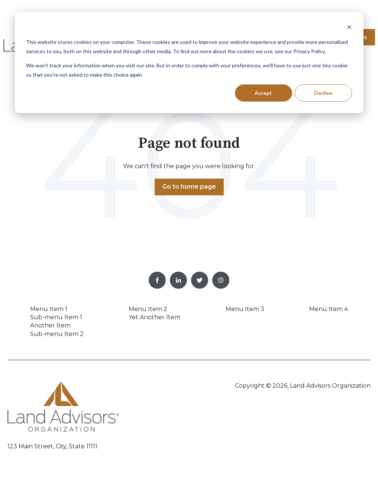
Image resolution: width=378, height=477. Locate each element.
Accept (263, 93)
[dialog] (189, 62)
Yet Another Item (154, 317)
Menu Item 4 (328, 309)
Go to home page (189, 186)
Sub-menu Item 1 (56, 317)
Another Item (50, 325)
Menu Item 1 (48, 309)
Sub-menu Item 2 (57, 333)
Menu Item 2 (148, 309)
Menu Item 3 (245, 309)
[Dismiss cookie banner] (349, 28)
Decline (323, 93)
